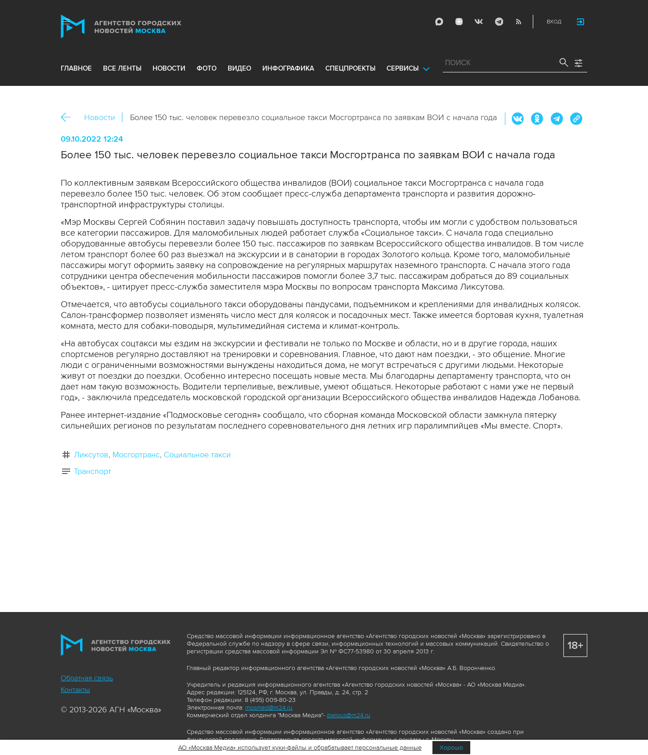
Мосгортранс (136, 455)
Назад (69, 118)
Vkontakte (479, 21)
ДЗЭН (459, 21)
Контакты (75, 689)
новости (169, 68)
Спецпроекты (350, 68)
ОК (537, 118)
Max (439, 21)
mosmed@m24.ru (268, 707)
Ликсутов (91, 455)
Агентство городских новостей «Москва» (138, 26)
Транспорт (92, 471)
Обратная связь (87, 678)
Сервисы (402, 68)
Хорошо (451, 747)
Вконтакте (518, 118)
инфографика (288, 68)
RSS (518, 21)
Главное (76, 68)
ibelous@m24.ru (348, 715)
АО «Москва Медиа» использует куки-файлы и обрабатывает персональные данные (300, 747)
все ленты (122, 68)
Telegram (498, 21)
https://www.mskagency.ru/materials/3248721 (576, 118)
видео (239, 68)
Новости (99, 117)
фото (206, 68)
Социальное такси (197, 455)
